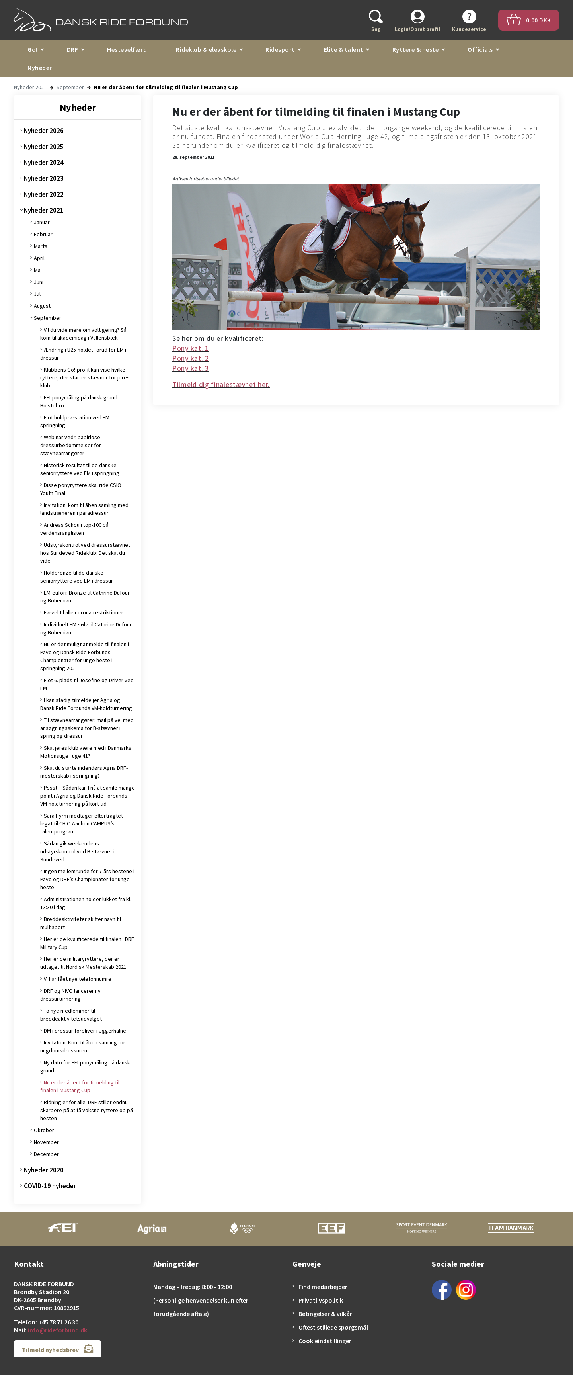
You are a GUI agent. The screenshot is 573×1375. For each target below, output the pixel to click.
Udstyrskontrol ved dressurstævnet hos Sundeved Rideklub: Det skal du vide (85, 552)
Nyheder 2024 (44, 162)
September (70, 87)
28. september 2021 (193, 157)
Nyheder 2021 (30, 87)
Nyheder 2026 (44, 130)
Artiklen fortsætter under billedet (205, 179)
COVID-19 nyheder (50, 1185)
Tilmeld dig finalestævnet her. (221, 384)
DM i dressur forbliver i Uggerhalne (85, 1030)
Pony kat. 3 (190, 368)
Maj (38, 270)
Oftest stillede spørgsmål (333, 1327)
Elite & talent (343, 49)
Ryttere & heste (415, 49)
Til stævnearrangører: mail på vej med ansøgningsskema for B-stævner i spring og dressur (87, 727)
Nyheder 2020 (44, 1170)
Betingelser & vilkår (325, 1314)
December (46, 1154)
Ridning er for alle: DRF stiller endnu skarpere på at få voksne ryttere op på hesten (86, 1110)
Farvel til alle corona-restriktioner (83, 612)
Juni (38, 282)
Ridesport (280, 49)
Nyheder (39, 68)
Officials (480, 49)
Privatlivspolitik (320, 1300)
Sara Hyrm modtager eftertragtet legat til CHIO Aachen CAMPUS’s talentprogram (81, 823)
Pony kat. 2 (190, 358)
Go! (32, 49)
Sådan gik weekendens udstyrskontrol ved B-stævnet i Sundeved (77, 851)
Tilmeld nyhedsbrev (57, 1348)
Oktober (44, 1130)
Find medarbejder (322, 1287)
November (46, 1142)
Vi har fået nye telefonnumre (77, 978)
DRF (72, 49)
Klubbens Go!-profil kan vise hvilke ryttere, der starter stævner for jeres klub (85, 377)
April (39, 258)
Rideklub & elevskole (206, 49)
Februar (43, 234)
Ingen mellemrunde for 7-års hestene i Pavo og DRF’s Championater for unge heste (87, 879)
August (42, 305)
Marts (40, 246)
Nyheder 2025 (44, 146)
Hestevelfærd (127, 49)
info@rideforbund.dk (57, 1330)
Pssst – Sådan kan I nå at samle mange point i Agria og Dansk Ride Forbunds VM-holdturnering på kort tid (87, 795)
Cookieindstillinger (324, 1341)
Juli (38, 293)
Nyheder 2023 (44, 178)
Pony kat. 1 (190, 348)
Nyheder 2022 (44, 194)
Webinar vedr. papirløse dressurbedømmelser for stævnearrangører (70, 445)
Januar (42, 222)
